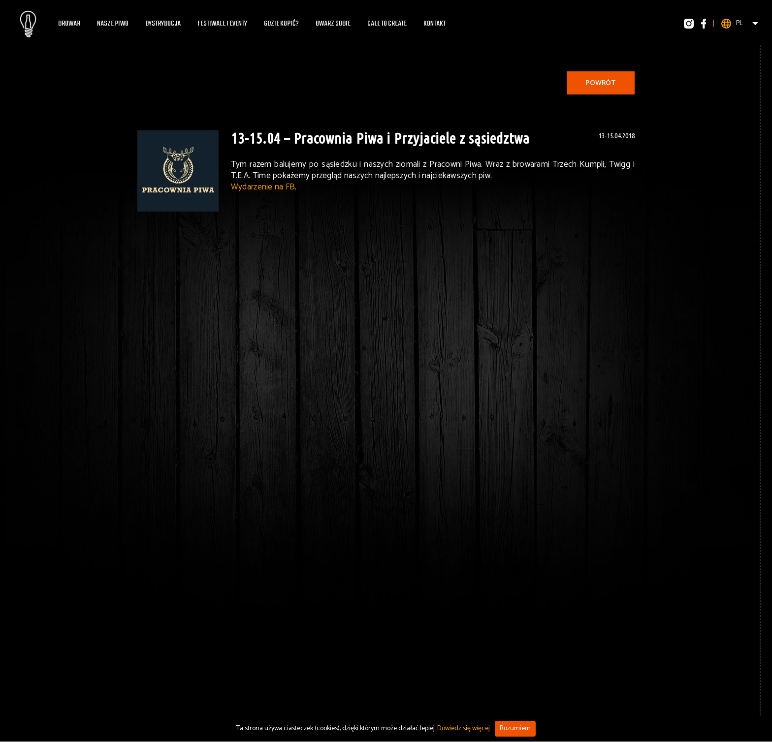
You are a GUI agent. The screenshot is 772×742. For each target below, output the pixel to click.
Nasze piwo (113, 24)
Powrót (600, 83)
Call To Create (387, 24)
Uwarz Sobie (333, 24)
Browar (69, 24)
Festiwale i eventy (222, 24)
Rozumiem (515, 728)
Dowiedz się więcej (463, 728)
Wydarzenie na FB (263, 187)
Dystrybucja (163, 24)
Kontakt (434, 24)
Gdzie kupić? (281, 24)
